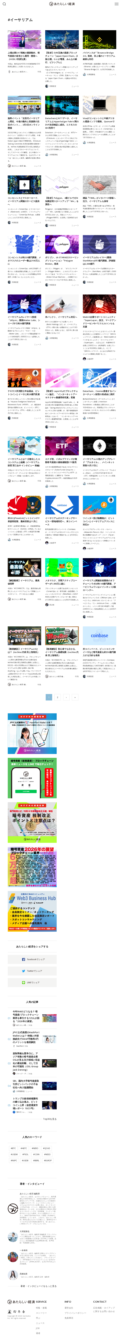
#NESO (47, 1148)
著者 (38, 1325)
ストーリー (41, 1304)
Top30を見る (50, 1114)
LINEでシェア (33, 982)
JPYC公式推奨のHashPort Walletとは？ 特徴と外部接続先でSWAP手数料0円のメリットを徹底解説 (26, 1036)
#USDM (14, 1148)
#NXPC (14, 1155)
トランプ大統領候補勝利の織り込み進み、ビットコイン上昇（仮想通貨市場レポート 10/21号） (25, 1101)
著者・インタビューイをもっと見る (40, 1279)
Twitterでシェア (34, 970)
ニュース (75, 86)
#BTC (13, 1142)
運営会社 (69, 1299)
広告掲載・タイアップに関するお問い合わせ (104, 1301)
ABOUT (39, 1329)
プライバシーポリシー (75, 1304)
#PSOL (25, 1148)
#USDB (25, 1155)
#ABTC (24, 1142)
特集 (39, 71)
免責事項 (69, 1309)
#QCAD (46, 1142)
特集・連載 (41, 1299)
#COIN (36, 1148)
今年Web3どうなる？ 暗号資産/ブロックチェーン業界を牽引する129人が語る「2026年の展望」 (26, 1016)
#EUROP (48, 1155)
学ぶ (38, 1309)
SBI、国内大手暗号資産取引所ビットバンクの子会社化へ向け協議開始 (26, 1082)
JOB (38, 1319)
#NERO (35, 1142)
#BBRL (36, 1155)
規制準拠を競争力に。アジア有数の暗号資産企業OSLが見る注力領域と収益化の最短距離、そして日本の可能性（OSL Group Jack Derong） (25, 1060)
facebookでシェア (36, 959)
